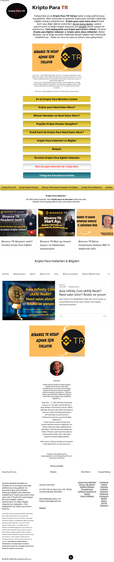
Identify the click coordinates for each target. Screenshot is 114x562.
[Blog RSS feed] (71, 557)
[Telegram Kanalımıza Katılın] (57, 175)
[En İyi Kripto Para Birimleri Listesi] (56, 99)
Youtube (104, 487)
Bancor (32, 274)
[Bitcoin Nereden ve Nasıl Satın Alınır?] (56, 115)
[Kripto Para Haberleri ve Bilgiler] (56, 140)
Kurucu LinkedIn (56, 466)
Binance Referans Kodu (91, 274)
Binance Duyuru (19, 274)
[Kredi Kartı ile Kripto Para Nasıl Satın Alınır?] (56, 132)
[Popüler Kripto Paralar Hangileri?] (57, 124)
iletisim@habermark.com (50, 499)
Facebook (104, 482)
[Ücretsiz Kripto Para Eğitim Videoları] (57, 158)
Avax (56, 274)
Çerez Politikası (87, 496)
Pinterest (104, 491)
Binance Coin (45, 274)
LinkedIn (104, 489)
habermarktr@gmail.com (50, 501)
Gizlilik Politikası (87, 487)
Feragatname (87, 489)
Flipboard (104, 494)
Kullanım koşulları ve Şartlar (87, 492)
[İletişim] (56, 149)
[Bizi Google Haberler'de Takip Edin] (57, 166)
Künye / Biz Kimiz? (87, 484)
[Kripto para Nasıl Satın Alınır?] (56, 107)
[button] (109, 274)
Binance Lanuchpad (70, 274)
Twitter (104, 484)
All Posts (5, 274)
